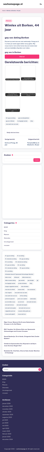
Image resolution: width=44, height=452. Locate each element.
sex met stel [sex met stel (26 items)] (21, 302)
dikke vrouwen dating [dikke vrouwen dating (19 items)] (10, 280)
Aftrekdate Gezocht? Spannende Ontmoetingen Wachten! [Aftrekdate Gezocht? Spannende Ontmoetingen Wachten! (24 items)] (19, 274)
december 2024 (7, 439)
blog (5, 231)
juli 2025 (5, 420)
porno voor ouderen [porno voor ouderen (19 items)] (22, 298)
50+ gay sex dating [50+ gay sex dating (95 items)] (24, 268)
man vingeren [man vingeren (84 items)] (8, 292)
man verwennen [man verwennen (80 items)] (31, 289)
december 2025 (7, 406)
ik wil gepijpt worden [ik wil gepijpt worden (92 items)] (10, 283)
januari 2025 (6, 437)
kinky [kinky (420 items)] (31, 283)
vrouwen (6, 245)
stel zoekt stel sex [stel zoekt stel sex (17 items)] (9, 305)
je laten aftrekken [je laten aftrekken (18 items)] (22, 283)
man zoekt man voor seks (12, 124)
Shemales (7, 238)
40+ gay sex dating (10, 118)
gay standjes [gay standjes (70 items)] (31, 280)
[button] (13, 132)
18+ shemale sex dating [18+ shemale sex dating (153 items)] (10, 259)
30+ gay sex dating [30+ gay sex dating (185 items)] (24, 259)
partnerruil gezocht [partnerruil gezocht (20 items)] (10, 298)
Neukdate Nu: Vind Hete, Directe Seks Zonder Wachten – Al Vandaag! (22, 352)
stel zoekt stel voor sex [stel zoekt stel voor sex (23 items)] (24, 308)
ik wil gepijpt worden (22, 121)
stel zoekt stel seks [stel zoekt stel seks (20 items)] (31, 302)
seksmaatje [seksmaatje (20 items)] (33, 298)
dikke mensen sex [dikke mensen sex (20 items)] (26, 277)
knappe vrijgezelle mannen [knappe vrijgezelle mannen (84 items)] (11, 286)
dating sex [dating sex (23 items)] (16, 277)
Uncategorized (8, 242)
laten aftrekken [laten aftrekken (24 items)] (24, 286)
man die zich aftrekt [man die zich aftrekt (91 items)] (10, 289)
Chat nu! (22, 56)
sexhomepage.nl (13, 4)
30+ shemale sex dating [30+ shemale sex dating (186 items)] (21, 262)
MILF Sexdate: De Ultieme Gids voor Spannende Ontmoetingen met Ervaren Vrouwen (19, 330)
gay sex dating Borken (23, 118)
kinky (31, 121)
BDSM (6, 227)
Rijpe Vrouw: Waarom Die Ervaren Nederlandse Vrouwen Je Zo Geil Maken (19, 323)
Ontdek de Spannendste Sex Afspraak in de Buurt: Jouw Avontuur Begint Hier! (20, 344)
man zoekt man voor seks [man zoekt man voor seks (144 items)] (21, 292)
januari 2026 (6, 403)
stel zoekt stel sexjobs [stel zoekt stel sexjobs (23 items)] (10, 308)
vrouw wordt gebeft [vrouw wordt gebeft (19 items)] (10, 314)
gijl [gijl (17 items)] (37, 280)
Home (3, 10)
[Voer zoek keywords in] (22, 369)
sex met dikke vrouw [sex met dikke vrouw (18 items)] (10, 302)
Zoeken (7, 155)
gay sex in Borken (10, 121)
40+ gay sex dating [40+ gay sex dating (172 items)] (10, 265)
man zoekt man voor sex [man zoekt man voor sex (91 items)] (11, 295)
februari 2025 (6, 434)
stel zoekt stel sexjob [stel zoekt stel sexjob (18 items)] (22, 305)
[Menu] (41, 4)
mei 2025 (5, 425)
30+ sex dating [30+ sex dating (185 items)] (8, 262)
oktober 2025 (6, 412)
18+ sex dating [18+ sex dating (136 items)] (20, 255)
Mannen (8, 21)
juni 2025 (5, 423)
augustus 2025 (7, 417)
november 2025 (7, 409)
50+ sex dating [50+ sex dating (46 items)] (8, 271)
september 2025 (7, 414)
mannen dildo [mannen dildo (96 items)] (21, 289)
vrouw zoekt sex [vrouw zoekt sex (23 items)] (22, 314)
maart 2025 (6, 431)
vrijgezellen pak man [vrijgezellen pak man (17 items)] (10, 311)
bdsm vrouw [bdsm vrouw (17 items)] (8, 277)
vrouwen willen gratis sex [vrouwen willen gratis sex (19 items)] (24, 311)
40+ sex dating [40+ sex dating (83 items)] (21, 265)
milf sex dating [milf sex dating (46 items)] (23, 295)
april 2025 (5, 428)
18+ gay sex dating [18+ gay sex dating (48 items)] (9, 255)
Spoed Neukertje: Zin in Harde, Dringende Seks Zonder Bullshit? (21, 337)
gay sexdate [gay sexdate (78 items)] (22, 280)
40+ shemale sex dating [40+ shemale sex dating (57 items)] (11, 268)
